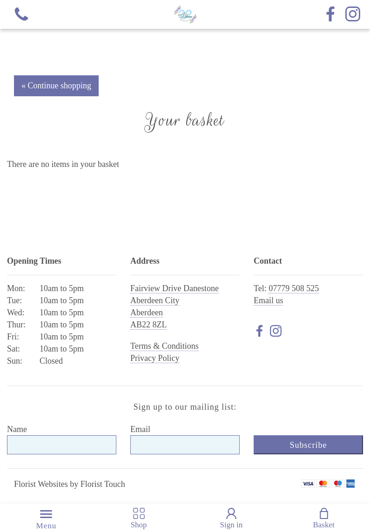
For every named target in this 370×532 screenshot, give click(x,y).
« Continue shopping (56, 85)
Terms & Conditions (164, 346)
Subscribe (308, 445)
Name (17, 429)
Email (140, 429)
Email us (268, 300)
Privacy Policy (155, 358)
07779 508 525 (294, 288)
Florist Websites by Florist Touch (69, 484)
